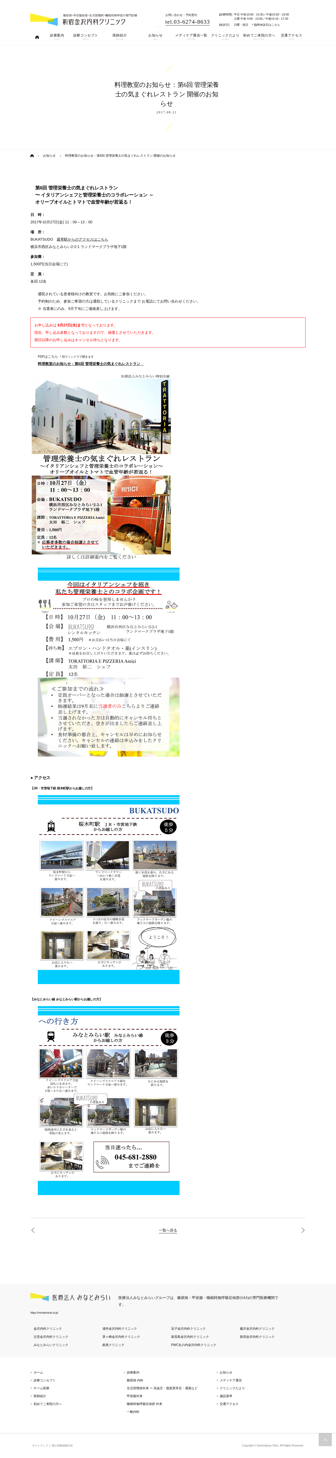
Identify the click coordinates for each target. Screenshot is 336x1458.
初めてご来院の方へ (48, 1404)
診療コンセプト (45, 1380)
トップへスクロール (325, 1439)
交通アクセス (229, 1404)
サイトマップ (40, 1445)
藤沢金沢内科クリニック (257, 1328)
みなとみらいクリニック (51, 1345)
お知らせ (49, 155)
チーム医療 (41, 1388)
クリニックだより (232, 1388)
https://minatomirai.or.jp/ (44, 1312)
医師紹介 (40, 1396)
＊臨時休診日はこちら (265, 24)
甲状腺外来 (135, 1396)
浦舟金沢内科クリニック (119, 1328)
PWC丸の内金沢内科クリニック (193, 1345)
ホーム (38, 1372)
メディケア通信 (231, 1380)
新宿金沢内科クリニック (257, 1337)
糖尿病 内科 (135, 1380)
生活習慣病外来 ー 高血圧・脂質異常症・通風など (162, 1388)
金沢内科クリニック (48, 1328)
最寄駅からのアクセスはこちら (82, 239)
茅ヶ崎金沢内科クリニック (121, 1337)
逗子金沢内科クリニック (188, 1328)
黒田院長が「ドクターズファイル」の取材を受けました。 (34, 1230)
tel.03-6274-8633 (187, 21)
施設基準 (226, 1396)
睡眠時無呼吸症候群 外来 (144, 1404)
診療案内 (133, 1372)
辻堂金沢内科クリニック (51, 1337)
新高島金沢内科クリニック (190, 1337)
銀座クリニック (113, 1345)
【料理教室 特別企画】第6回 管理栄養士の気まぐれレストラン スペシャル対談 (302, 1230)
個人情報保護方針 (62, 1445)
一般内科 (133, 1412)
